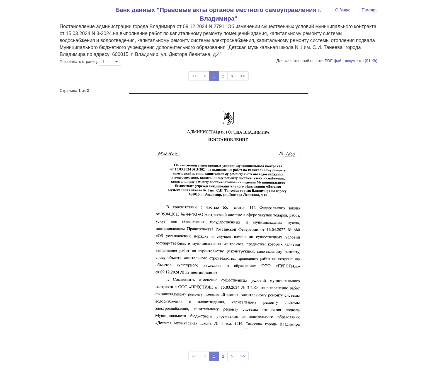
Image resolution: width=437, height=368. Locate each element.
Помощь (369, 10)
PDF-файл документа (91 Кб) (351, 61)
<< (194, 76)
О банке (342, 10)
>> (242, 76)
